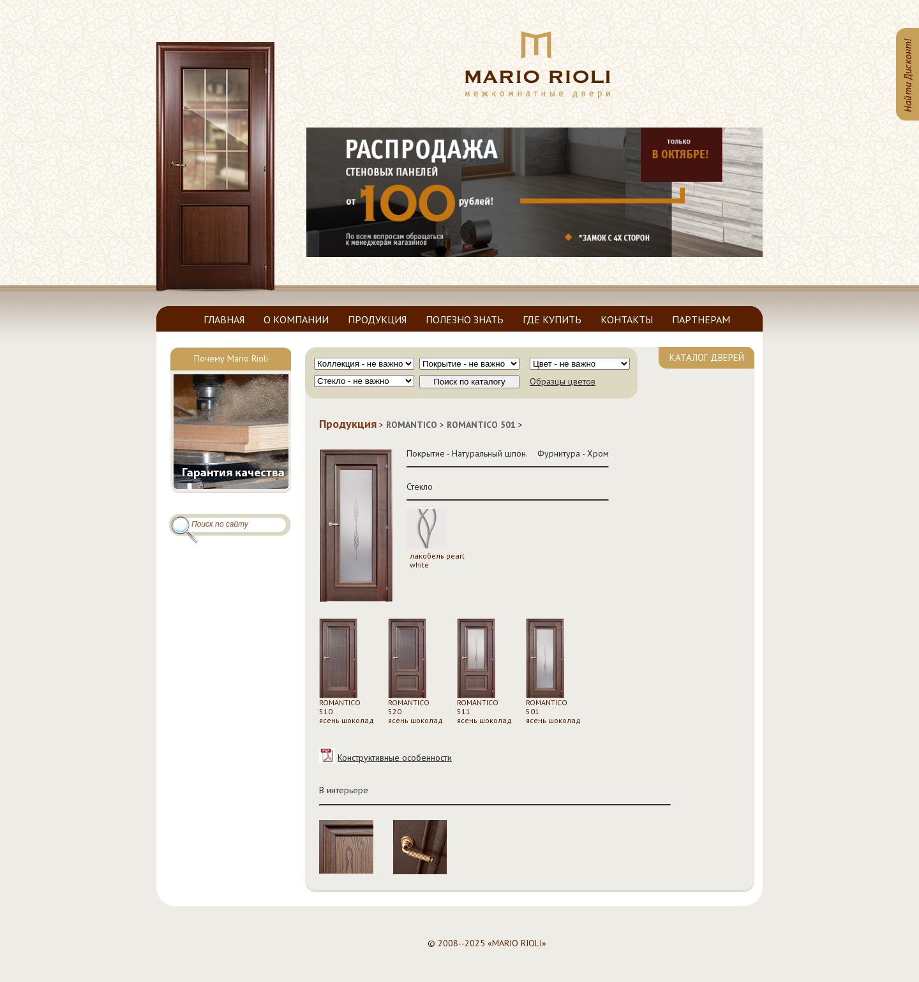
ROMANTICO (411, 424)
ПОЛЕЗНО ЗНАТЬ (465, 319)
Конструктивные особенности (395, 757)
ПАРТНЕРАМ (701, 319)
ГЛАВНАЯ (224, 319)
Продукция (348, 423)
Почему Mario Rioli (231, 358)
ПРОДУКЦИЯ (377, 319)
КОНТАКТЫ (627, 319)
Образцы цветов (562, 381)
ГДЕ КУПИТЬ (552, 319)
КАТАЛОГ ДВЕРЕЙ (706, 357)
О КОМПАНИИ (296, 319)
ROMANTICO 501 (481, 424)
